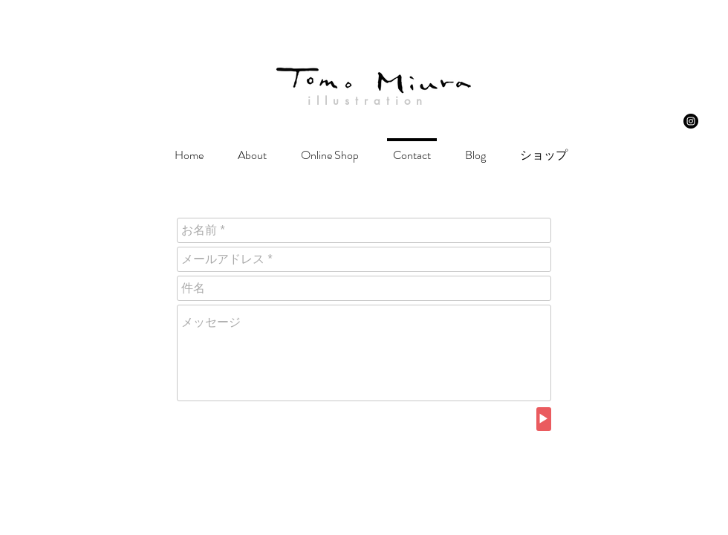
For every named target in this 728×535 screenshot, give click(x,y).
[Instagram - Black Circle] (690, 121)
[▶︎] (543, 419)
